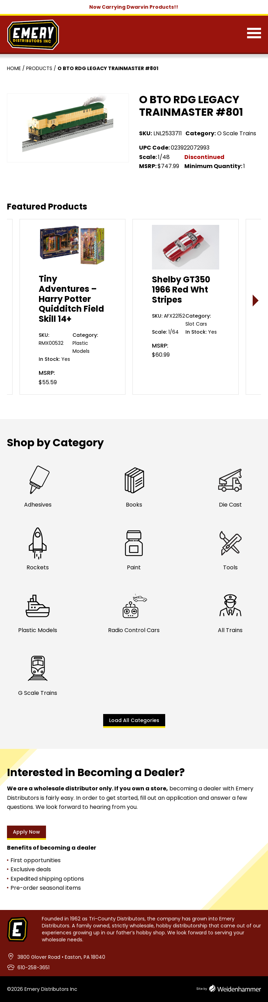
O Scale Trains (236, 133)
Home (14, 68)
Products (39, 68)
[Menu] (254, 34)
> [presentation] (256, 300)
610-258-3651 (33, 967)
